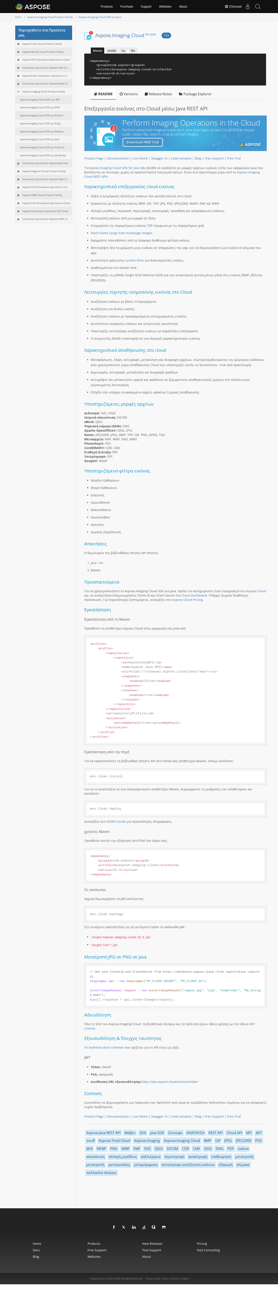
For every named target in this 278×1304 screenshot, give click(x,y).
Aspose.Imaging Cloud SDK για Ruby (40, 123)
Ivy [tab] (123, 51)
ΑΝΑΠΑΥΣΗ (195, 1132)
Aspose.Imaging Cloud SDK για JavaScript (43, 155)
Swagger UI (159, 158)
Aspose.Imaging (147, 1140)
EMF (136, 1148)
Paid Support (151, 1250)
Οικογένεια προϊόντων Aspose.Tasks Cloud (46, 179)
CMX (196, 1148)
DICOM (172, 1148)
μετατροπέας (119, 1164)
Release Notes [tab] (158, 94)
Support (146, 6)
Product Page (93, 158)
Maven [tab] (97, 51)
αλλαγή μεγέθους (123, 1156)
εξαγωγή (226, 1164)
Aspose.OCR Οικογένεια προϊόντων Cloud (46, 187)
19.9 (166, 35)
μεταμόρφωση (146, 1164)
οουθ (90, 1140)
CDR (185, 1148)
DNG (219, 1148)
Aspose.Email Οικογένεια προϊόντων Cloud (46, 75)
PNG (113, 1148)
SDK (142, 1132)
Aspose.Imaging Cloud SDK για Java (100, 17)
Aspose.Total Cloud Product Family (42, 43)
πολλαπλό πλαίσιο (101, 1172)
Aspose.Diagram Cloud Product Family (44, 171)
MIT (249, 1132)
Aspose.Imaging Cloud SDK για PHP (40, 107)
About (183, 6)
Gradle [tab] (112, 51)
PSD (258, 1140)
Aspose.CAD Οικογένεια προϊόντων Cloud (46, 203)
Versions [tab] (129, 94)
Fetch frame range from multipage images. (122, 233)
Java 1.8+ (97, 563)
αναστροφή (197, 1156)
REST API (215, 1132)
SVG (147, 1148)
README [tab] (103, 94)
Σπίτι (18, 17)
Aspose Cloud (256, 591)
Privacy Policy (153, 1278)
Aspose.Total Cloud (114, 1140)
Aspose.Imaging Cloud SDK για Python (41, 115)
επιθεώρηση (221, 1156)
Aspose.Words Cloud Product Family (43, 51)
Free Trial (234, 158)
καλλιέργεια (151, 1156)
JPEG (228, 1140)
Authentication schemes (106, 1047)
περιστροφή (174, 1156)
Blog (198, 158)
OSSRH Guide (116, 821)
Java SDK (157, 1132)
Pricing (202, 1244)
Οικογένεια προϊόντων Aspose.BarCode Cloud (46, 163)
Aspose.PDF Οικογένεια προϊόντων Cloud (46, 59)
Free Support (214, 158)
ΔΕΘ (89, 1148)
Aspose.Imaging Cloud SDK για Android (42, 147)
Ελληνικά (231, 6)
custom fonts (134, 260)
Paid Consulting (208, 1250)
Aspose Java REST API (103, 1132)
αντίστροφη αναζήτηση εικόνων (188, 1164)
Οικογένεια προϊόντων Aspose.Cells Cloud (46, 67)
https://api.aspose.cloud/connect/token (169, 1082)
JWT (259, 1132)
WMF (125, 1148)
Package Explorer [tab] (195, 94)
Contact (184, 1278)
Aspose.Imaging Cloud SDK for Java (114, 168)
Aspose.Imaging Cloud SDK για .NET (40, 99)
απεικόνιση (95, 1156)
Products (107, 6)
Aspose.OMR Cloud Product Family (42, 195)
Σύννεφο (175, 1132)
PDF (230, 1148)
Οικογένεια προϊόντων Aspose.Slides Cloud (46, 83)
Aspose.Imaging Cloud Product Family (50, 17)
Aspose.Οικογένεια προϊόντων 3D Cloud (45, 211)
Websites (165, 6)
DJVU (159, 1148)
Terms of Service (170, 1278)
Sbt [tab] (133, 51)
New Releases (152, 1244)
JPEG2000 (243, 1140)
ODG (208, 1148)
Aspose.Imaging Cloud (125, 35)
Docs (36, 1250)
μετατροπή (244, 1156)
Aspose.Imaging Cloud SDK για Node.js (41, 131)
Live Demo (140, 158)
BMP (207, 1140)
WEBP (101, 1148)
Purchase (126, 6)
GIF (217, 1140)
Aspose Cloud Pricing (187, 600)
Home (37, 1244)
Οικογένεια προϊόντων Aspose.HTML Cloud (46, 218)
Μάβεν (130, 1132)
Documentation (118, 158)
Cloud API (234, 1132)
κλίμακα (243, 1164)
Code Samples (181, 158)
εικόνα (243, 1148)
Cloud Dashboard (194, 595)
